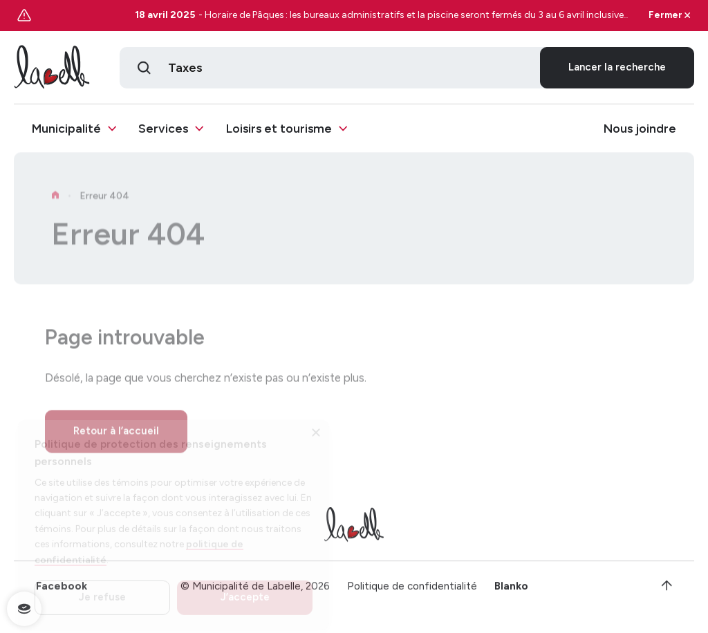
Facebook (61, 591)
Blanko (511, 591)
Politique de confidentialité (412, 591)
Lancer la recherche (617, 68)
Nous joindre (640, 129)
